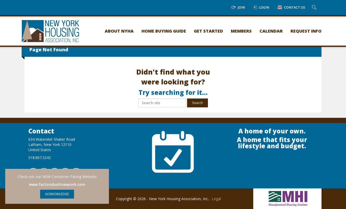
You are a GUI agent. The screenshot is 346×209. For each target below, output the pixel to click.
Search (197, 103)
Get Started (208, 31)
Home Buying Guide (163, 31)
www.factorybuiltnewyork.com (57, 184)
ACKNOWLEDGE (57, 194)
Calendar (271, 31)
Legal (216, 198)
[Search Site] (315, 7)
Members (241, 31)
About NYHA (119, 31)
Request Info (306, 31)
